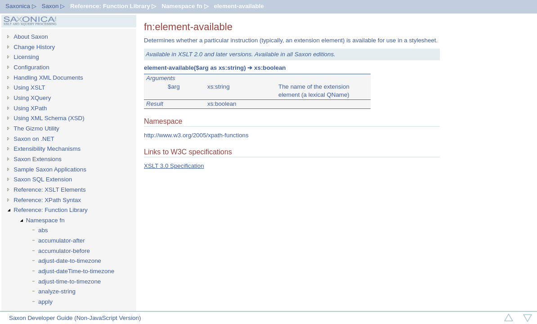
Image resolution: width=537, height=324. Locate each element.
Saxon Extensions (37, 159)
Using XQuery (32, 97)
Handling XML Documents (48, 77)
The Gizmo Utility (36, 128)
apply (45, 301)
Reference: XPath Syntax (47, 200)
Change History (34, 47)
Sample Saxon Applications (49, 169)
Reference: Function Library (50, 210)
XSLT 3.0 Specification (174, 165)
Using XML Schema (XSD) (48, 118)
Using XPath (30, 108)
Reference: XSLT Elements (49, 189)
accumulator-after (61, 240)
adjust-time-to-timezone (69, 281)
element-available (239, 6)
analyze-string (57, 291)
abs (43, 230)
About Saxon (30, 36)
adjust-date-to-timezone (69, 260)
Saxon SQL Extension (42, 179)
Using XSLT (29, 87)
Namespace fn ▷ (185, 6)
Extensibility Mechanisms (47, 148)
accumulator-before (64, 251)
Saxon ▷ (53, 6)
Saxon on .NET (33, 138)
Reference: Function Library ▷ (113, 6)
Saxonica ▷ (20, 6)
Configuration (31, 67)
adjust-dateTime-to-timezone (76, 271)
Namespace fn (45, 220)
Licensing (26, 57)
